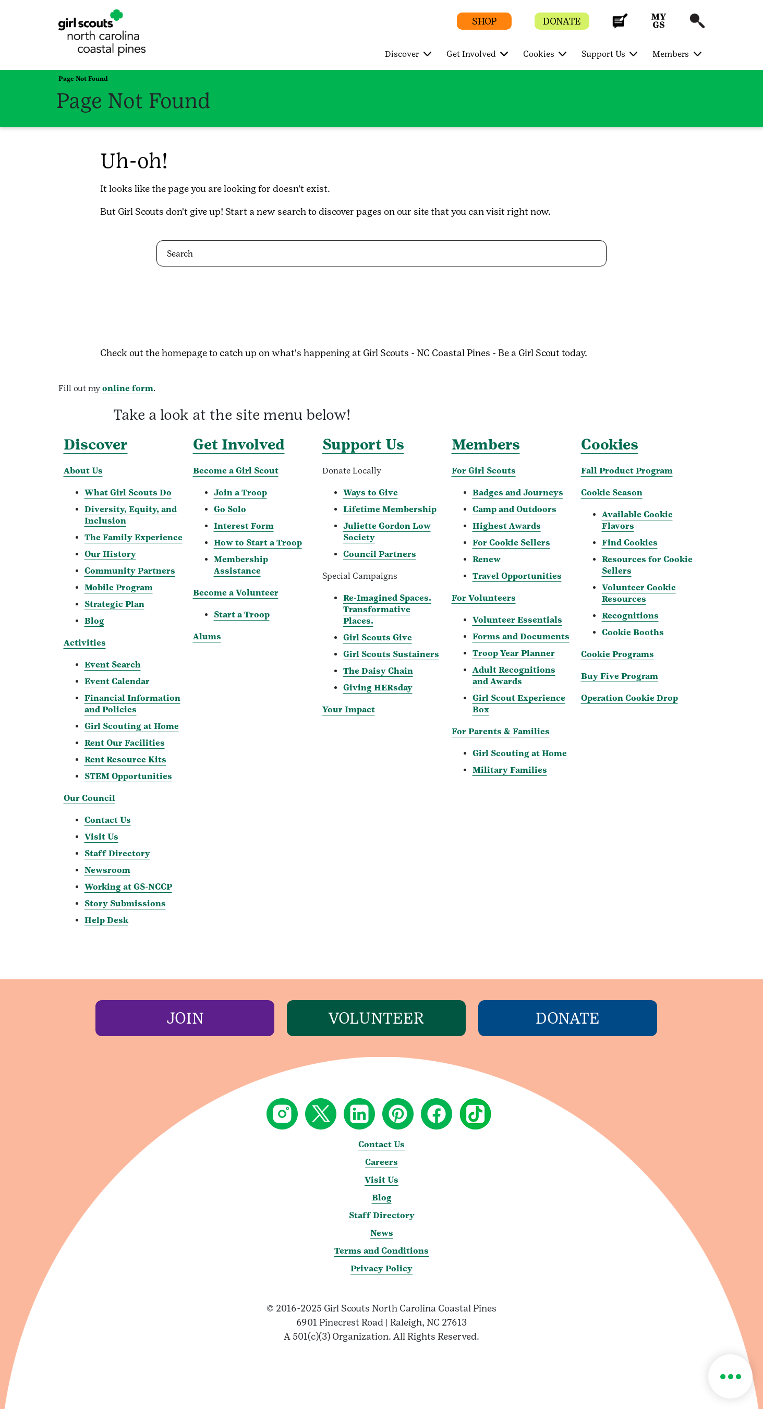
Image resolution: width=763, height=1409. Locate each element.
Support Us (363, 444)
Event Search (112, 665)
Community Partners (129, 571)
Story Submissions (125, 903)
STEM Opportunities (128, 776)
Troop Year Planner (514, 653)
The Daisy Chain (378, 671)
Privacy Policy (381, 1268)
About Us (83, 471)
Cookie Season (612, 492)
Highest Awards (507, 526)
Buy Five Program (619, 676)
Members (486, 444)
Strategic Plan (114, 604)
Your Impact (348, 709)
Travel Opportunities (517, 576)
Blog (94, 621)
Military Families (510, 770)
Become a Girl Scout (235, 471)
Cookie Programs (617, 654)
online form (127, 388)
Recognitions (630, 616)
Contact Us (107, 820)
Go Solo (230, 509)
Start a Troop (242, 615)
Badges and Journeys (518, 492)
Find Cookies (630, 543)
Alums (207, 636)
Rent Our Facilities (124, 743)
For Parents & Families (501, 731)
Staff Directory (117, 853)
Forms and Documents (521, 636)
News (381, 1233)
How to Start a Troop (258, 543)
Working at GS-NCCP (128, 887)
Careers (381, 1162)
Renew (487, 559)
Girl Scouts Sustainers (391, 654)
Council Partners (379, 554)
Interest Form (244, 526)
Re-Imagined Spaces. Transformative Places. (387, 609)
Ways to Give (370, 492)
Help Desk (106, 920)
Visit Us (101, 837)
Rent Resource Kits (125, 759)
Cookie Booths (633, 632)
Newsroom (107, 870)
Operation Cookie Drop (629, 698)
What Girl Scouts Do (128, 492)
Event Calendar (117, 681)
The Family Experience (133, 537)
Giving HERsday (378, 688)
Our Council (89, 798)
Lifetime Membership (390, 509)
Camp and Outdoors (514, 509)
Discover (96, 444)
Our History (110, 554)
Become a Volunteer (235, 593)
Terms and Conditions (381, 1251)
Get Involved (239, 444)
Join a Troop (240, 492)
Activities (85, 643)
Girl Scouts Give (377, 637)
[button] (620, 26)
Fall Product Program (627, 471)
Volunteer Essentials (517, 620)
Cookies (609, 444)
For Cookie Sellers (511, 543)
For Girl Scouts (484, 471)
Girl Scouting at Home (131, 726)
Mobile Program (118, 587)
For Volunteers (484, 598)
